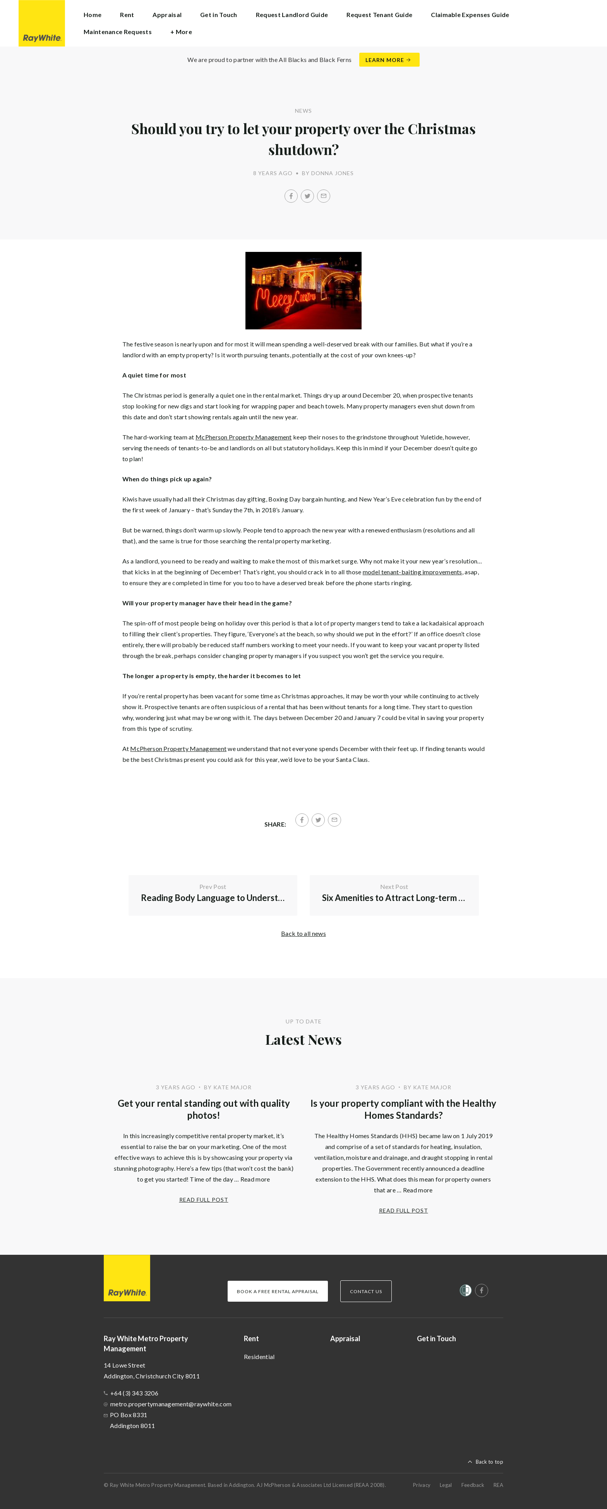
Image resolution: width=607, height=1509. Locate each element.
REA (498, 1485)
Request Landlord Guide (292, 14)
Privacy (421, 1485)
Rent (251, 1338)
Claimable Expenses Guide (470, 14)
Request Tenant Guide (379, 14)
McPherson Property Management (243, 437)
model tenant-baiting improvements (412, 571)
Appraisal (167, 14)
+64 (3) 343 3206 (134, 1393)
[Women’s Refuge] (466, 1292)
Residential (259, 1356)
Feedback (472, 1485)
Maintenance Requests (118, 31)
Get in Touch (218, 14)
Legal (446, 1485)
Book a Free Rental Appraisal (278, 1291)
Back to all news (303, 933)
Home (92, 14)
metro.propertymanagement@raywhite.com (170, 1403)
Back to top (489, 1462)
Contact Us (366, 1291)
